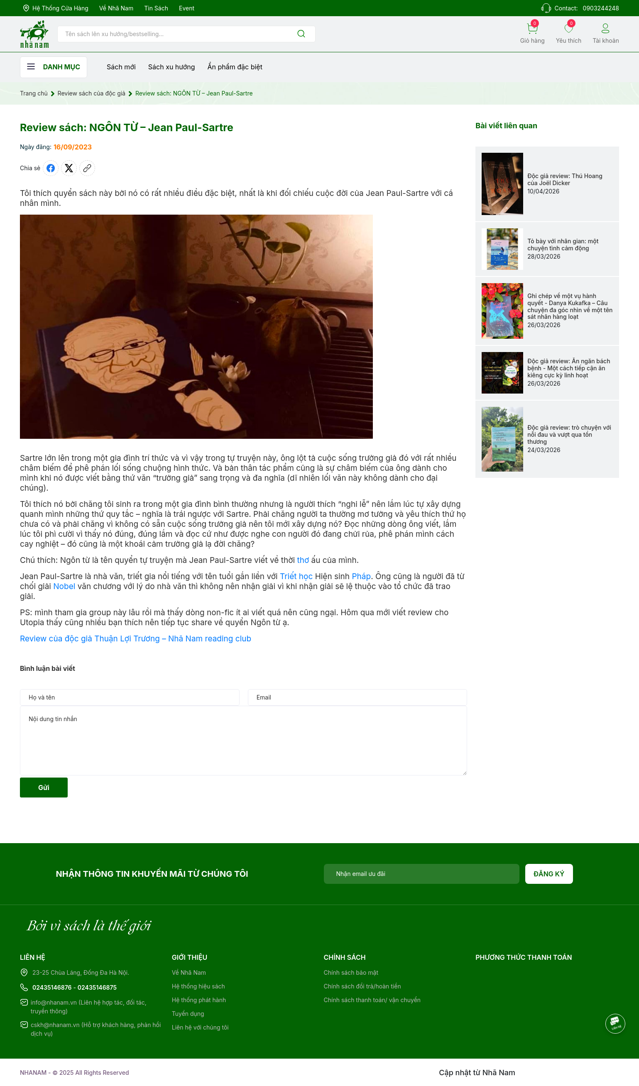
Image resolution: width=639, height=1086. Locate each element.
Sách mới (121, 67)
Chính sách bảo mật (351, 972)
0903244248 (601, 8)
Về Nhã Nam (116, 8)
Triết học (296, 576)
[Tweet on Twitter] (69, 168)
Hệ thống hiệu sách (198, 986)
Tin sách (156, 8)
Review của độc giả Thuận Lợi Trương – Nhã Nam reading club (135, 638)
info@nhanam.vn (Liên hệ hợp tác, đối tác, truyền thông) (89, 1007)
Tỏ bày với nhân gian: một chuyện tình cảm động (562, 244)
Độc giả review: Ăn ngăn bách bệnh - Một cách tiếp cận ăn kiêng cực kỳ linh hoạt (568, 368)
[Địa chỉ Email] (422, 874)
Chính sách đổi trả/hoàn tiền (362, 986)
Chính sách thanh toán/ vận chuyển (372, 999)
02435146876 (52, 987)
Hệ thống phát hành (199, 999)
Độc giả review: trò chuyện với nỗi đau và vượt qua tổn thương (569, 434)
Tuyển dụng (188, 1013)
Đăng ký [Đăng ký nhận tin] (549, 874)
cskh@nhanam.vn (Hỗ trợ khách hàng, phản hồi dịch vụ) (96, 1029)
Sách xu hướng (171, 67)
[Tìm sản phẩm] (186, 34)
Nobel (64, 586)
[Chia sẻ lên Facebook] (51, 168)
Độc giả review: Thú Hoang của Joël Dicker (564, 179)
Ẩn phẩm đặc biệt (235, 67)
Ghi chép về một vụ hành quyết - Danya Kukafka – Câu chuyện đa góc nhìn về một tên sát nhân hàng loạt (569, 306)
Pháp (361, 576)
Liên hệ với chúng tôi (200, 1027)
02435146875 (97, 987)
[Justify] (301, 34)
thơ (303, 560)
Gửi (43, 787)
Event (186, 8)
